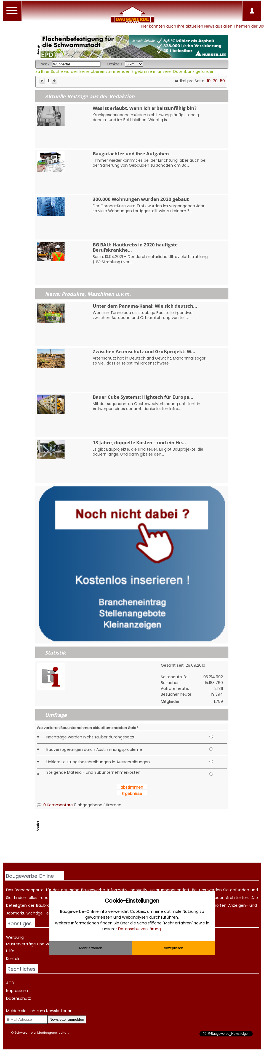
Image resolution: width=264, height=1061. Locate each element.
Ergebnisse (132, 793)
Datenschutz (18, 998)
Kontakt (13, 958)
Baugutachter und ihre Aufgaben (131, 153)
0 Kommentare (55, 805)
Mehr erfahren (90, 948)
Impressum (17, 990)
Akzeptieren (173, 948)
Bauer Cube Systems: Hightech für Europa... (143, 397)
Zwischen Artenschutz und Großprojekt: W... (144, 351)
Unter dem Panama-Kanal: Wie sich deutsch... (145, 306)
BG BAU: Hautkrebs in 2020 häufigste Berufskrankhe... (135, 247)
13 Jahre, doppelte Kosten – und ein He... (139, 442)
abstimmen (132, 787)
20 (215, 81)
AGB (10, 983)
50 (222, 81)
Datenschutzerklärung (139, 929)
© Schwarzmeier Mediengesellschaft (40, 1032)
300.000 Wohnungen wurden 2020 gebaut (141, 199)
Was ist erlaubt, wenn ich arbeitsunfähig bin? (144, 108)
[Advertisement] (135, 848)
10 (208, 81)
